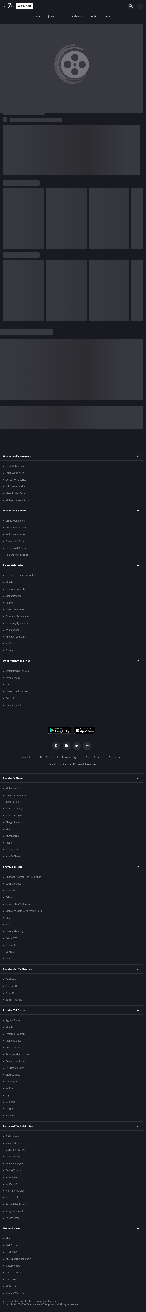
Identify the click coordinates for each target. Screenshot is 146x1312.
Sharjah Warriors (15, 1293)
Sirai (8, 924)
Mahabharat (12, 788)
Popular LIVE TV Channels (17, 969)
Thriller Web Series (16, 548)
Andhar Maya (13, 1047)
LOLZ (126, 16)
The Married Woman (17, 691)
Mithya (9, 602)
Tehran (9, 897)
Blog (8, 1238)
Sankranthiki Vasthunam (18, 904)
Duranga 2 (11, 1081)
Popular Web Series (14, 1010)
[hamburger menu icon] (140, 6)
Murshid (10, 582)
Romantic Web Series (17, 555)
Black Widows (13, 1075)
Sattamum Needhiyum (17, 671)
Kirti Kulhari (12, 1197)
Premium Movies (12, 867)
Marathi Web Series (16, 493)
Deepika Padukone (15, 1150)
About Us (26, 757)
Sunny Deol (12, 1184)
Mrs (8, 918)
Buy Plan (24, 6)
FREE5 (79, 16)
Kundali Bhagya (14, 815)
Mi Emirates (12, 1286)
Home (7, 16)
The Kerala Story (14, 931)
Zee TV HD (11, 986)
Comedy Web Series (16, 527)
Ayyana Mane (13, 678)
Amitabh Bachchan (16, 1204)
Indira (9, 842)
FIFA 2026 (26, 16)
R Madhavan (12, 1136)
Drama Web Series (16, 541)
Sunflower (11, 643)
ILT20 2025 (11, 1252)
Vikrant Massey (14, 1143)
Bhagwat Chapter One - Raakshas (23, 877)
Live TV (140, 16)
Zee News (11, 979)
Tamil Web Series (15, 473)
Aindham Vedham (15, 637)
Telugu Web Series (15, 486)
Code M (10, 698)
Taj (7, 1095)
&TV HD (10, 993)
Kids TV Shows (13, 856)
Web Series (97, 16)
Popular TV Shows (13, 778)
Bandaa (10, 952)
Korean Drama (13, 849)
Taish (8, 684)
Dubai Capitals (13, 1272)
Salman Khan (13, 1156)
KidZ (114, 16)
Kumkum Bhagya (15, 808)
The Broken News (15, 609)
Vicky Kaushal (13, 1177)
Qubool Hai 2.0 (13, 705)
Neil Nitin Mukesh (15, 1190)
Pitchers (10, 1115)
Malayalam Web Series (18, 500)
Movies (64, 16)
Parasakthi (11, 945)
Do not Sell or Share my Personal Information (72, 764)
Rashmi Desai (13, 1218)
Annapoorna (12, 836)
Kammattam (12, 630)
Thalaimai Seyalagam (17, 616)
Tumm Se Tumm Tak (16, 795)
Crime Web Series (15, 521)
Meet (8, 829)
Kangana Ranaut (14, 1211)
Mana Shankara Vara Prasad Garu (24, 911)
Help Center (46, 757)
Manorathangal (14, 596)
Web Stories (12, 1245)
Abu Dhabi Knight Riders (18, 1259)
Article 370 (11, 938)
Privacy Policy (69, 757)
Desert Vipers (13, 1266)
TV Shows (47, 16)
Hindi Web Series (15, 466)
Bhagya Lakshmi (14, 822)
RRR (8, 958)
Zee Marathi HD (14, 999)
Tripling (9, 650)
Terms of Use (93, 757)
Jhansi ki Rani (12, 802)
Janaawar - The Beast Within (20, 575)
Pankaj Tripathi (13, 1170)
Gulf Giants (11, 1279)
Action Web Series (15, 534)
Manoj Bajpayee (14, 1163)
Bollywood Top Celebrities (18, 1126)
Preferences (115, 757)
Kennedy (10, 890)
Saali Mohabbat (14, 884)
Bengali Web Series (16, 480)
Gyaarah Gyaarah (15, 589)
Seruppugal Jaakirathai (18, 623)
